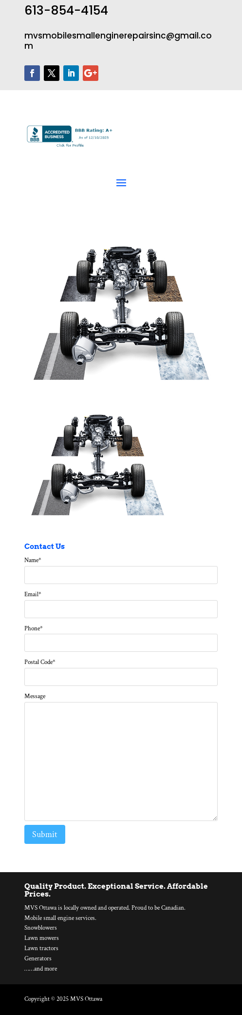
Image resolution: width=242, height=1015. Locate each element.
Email (32, 594)
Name (32, 560)
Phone (33, 629)
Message (34, 696)
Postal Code (40, 662)
